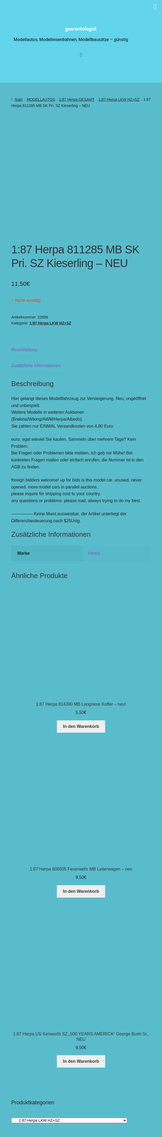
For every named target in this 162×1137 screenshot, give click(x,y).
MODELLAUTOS (41, 99)
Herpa (94, 525)
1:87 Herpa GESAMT (76, 99)
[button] (93, 1117)
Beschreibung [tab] (24, 322)
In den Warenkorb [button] (81, 698)
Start (19, 99)
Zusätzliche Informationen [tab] (35, 337)
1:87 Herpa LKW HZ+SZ (118, 99)
